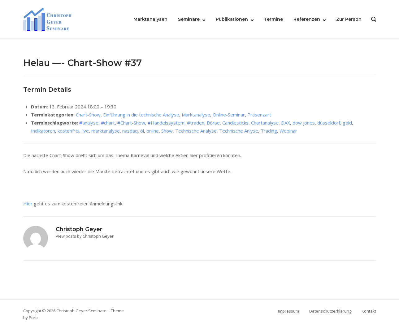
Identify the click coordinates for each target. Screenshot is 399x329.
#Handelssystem (166, 123)
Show (167, 131)
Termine (273, 19)
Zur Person (349, 19)
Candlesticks (235, 123)
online (152, 131)
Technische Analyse (196, 131)
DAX (285, 123)
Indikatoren (43, 131)
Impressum (288, 311)
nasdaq (130, 131)
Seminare (189, 19)
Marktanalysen (150, 19)
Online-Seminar (229, 115)
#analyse (88, 123)
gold (347, 123)
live (85, 131)
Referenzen (306, 19)
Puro (33, 317)
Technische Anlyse (238, 131)
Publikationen (232, 19)
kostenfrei (68, 131)
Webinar (288, 131)
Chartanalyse (265, 123)
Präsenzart (259, 115)
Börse (213, 123)
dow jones (304, 123)
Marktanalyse (196, 115)
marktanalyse (105, 131)
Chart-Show (88, 115)
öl (142, 131)
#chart (108, 123)
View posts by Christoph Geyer (85, 236)
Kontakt (369, 311)
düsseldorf (328, 123)
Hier (28, 203)
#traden (195, 123)
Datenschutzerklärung (330, 311)
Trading (269, 131)
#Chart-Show (131, 123)
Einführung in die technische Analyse (141, 115)
